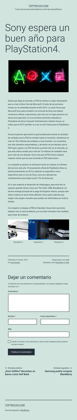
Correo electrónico (48, 316)
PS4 (67, 260)
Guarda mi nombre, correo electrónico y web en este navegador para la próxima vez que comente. (39, 343)
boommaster (15, 263)
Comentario (13, 291)
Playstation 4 (60, 263)
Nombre (12, 316)
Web (9, 329)
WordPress (25, 410)
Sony (67, 263)
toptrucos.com (38, 5)
